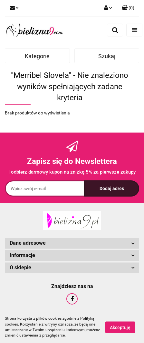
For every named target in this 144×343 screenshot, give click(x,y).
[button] (128, 8)
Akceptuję (120, 327)
